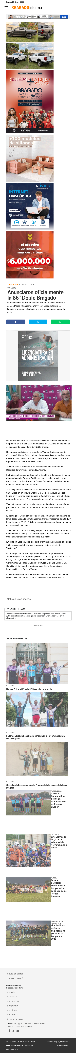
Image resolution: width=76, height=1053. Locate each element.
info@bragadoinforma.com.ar (29, 1024)
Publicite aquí (14, 978)
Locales (11, 997)
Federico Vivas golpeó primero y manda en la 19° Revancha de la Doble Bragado (35, 737)
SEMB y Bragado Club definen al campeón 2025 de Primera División (58, 800)
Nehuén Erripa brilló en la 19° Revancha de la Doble (29, 689)
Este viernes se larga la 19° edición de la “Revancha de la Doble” (59, 842)
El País (10, 992)
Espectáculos (14, 1019)
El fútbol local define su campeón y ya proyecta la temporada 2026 (58, 932)
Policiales (12, 1001)
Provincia (12, 1006)
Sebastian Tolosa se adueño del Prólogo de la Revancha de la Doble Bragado (36, 786)
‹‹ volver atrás (38, 626)
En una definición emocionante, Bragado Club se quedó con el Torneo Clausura (59, 888)
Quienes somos (14, 974)
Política (11, 1010)
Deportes (12, 1015)
